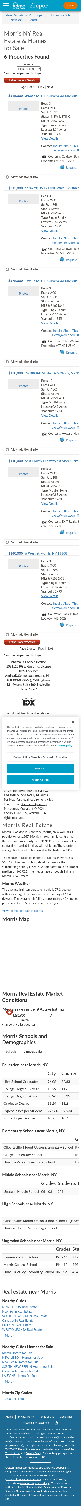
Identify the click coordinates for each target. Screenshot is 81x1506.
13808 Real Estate (14, 1399)
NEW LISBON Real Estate (19, 1307)
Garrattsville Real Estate (17, 1320)
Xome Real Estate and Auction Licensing (28, 1429)
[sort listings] (29, 68)
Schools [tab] (11, 1051)
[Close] (73, 721)
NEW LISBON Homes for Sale (22, 1357)
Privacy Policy (26, 1416)
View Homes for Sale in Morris (22, 911)
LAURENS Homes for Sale (19, 1375)
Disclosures (65, 1416)
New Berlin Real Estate (17, 1311)
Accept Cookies (41, 779)
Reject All (40, 768)
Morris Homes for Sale (17, 1353)
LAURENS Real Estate (16, 1325)
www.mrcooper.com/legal (34, 1483)
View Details (49, 138)
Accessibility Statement (36, 1422)
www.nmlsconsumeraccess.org (23, 1479)
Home (9, 1416)
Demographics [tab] (33, 1051)
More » (9, 1335)
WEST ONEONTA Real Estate (22, 1329)
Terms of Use (46, 1416)
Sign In (70, 5)
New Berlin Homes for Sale (20, 1362)
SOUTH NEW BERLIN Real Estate (25, 1316)
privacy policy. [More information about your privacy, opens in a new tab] (65, 745)
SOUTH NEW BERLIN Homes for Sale (27, 1366)
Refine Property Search (22, 80)
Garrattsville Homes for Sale (20, 1371)
